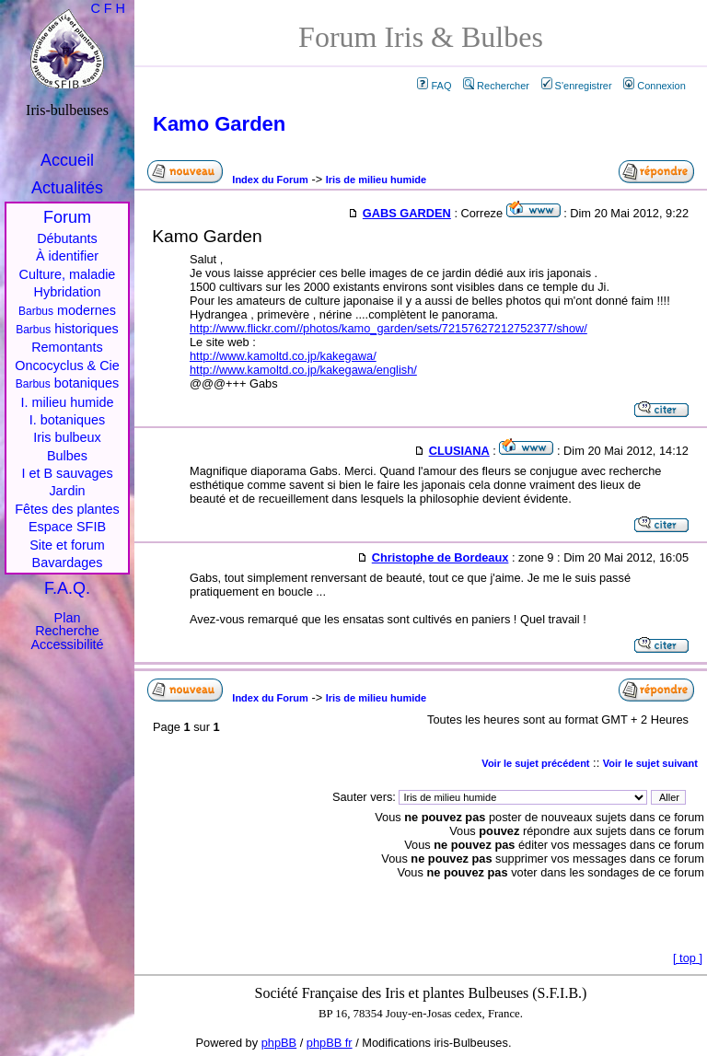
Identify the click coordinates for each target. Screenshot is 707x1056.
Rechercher (496, 85)
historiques (67, 328)
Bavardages (67, 562)
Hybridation (67, 291)
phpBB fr (330, 1043)
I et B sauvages (66, 473)
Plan (67, 617)
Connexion (654, 85)
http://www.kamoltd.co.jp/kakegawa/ (283, 356)
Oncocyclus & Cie (67, 365)
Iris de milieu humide (376, 179)
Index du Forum (270, 179)
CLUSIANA (459, 451)
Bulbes (67, 455)
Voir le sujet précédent (535, 763)
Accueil (67, 160)
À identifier (67, 256)
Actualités (67, 188)
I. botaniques (67, 419)
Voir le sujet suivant (650, 763)
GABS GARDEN (407, 213)
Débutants (67, 238)
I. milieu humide (67, 402)
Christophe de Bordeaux (440, 557)
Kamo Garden (219, 123)
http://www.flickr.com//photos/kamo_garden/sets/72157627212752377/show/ (388, 328)
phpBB (278, 1043)
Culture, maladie (67, 274)
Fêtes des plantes (67, 509)
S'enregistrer (576, 85)
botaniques (67, 383)
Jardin (67, 490)
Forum (67, 217)
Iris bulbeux (67, 437)
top (687, 958)
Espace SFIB (67, 526)
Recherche (67, 630)
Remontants (67, 347)
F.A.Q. (67, 588)
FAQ (434, 85)
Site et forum (67, 545)
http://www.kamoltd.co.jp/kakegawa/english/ (303, 370)
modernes (67, 310)
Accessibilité (66, 644)
